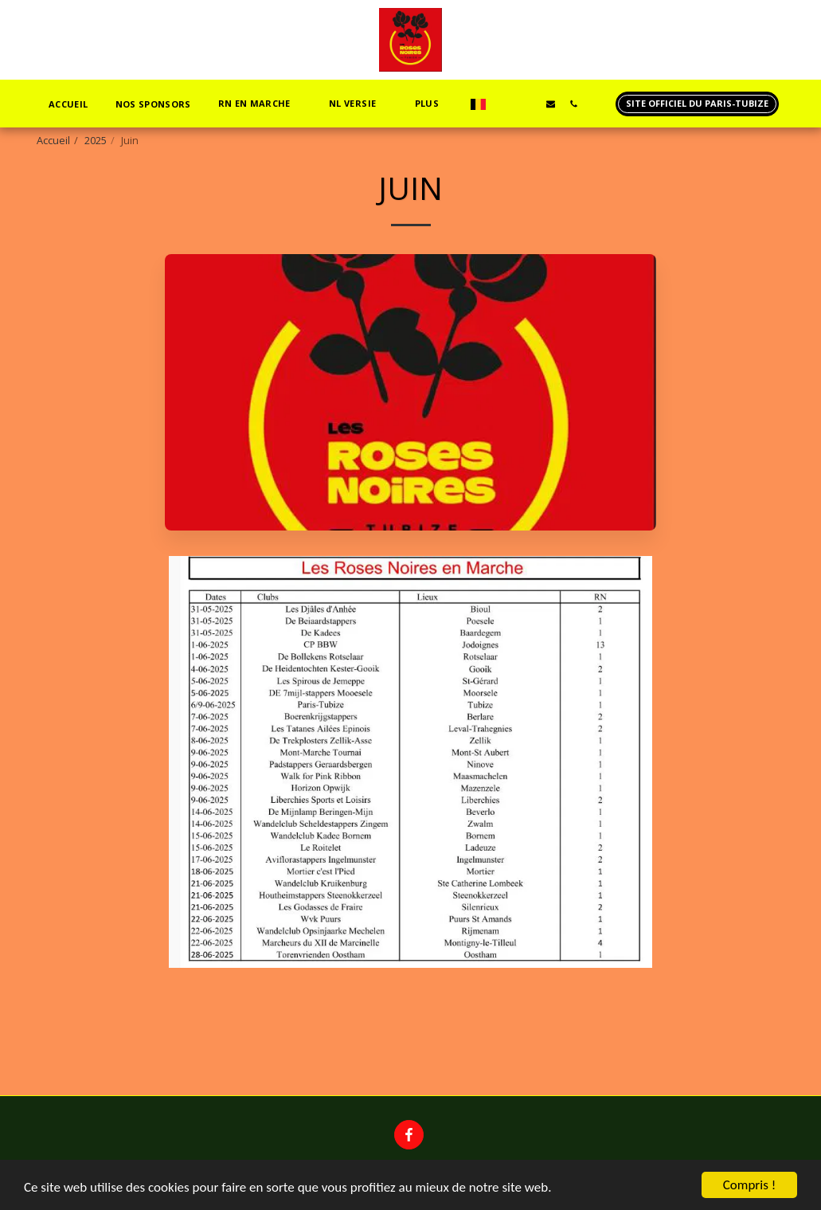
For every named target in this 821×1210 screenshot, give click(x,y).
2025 (95, 140)
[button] (260, 104)
